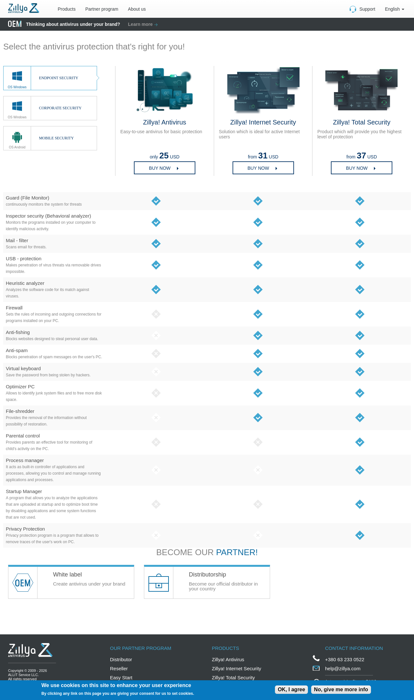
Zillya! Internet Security (236, 668)
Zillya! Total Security (233, 677)
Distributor (121, 659)
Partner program (101, 9)
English (394, 9)
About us (137, 9)
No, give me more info (341, 689)
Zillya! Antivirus (228, 659)
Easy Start (121, 677)
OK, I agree (291, 689)
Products (66, 9)
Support (367, 9)
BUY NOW (357, 168)
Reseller (119, 668)
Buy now (160, 168)
